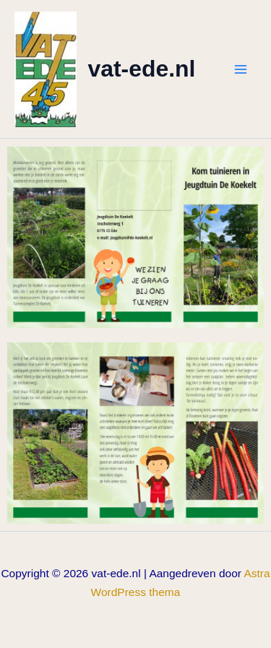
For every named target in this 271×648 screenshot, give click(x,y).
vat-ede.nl (142, 69)
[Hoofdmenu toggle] (241, 69)
